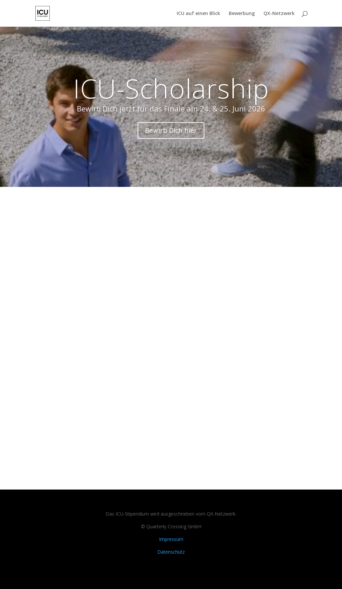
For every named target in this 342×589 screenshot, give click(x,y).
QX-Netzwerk (279, 13)
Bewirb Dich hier (171, 130)
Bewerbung (242, 13)
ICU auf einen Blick (198, 13)
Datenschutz (171, 552)
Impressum (171, 539)
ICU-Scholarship (171, 88)
